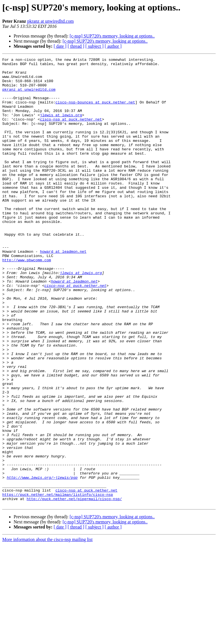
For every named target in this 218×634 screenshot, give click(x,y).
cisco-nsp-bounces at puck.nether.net (95, 111)
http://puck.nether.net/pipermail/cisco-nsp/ (74, 587)
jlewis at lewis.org (61, 126)
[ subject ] (94, 46)
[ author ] (113, 46)
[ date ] (60, 46)
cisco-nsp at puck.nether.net (71, 131)
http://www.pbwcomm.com (26, 300)
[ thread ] (76, 46)
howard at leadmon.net (63, 290)
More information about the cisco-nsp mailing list (47, 629)
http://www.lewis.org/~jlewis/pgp (42, 561)
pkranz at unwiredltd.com (50, 21)
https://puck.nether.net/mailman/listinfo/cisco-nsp (57, 582)
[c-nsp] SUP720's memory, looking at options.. (112, 36)
